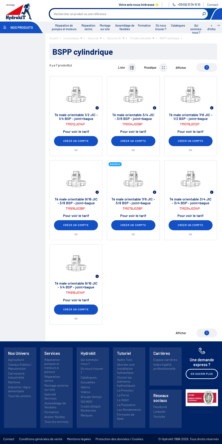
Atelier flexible (54, 417)
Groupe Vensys (91, 397)
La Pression (125, 390)
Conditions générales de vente (40, 439)
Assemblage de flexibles (124, 27)
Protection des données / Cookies (119, 439)
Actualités (88, 382)
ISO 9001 (86, 401)
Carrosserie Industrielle (16, 375)
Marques (87, 415)
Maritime (14, 382)
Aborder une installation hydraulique (126, 368)
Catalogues (178, 25)
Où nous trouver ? (160, 27)
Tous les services (56, 421)
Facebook (160, 407)
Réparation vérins (88, 27)
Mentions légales (79, 439)
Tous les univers (19, 396)
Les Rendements (129, 409)
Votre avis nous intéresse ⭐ (139, 4)
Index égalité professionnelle (164, 366)
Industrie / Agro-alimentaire (19, 389)
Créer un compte (76, 140)
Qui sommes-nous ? (196, 29)
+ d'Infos (211, 27)
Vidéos (85, 392)
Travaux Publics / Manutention (20, 366)
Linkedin (159, 411)
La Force (123, 395)
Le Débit (123, 400)
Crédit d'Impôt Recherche (91, 408)
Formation (144, 25)
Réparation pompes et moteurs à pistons (52, 366)
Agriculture (16, 359)
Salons (85, 387)
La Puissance (126, 405)
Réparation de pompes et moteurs (64, 27)
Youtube (159, 416)
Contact (212, 4)
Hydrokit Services (50, 396)
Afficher (181, 67)
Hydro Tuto (124, 359)
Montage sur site (105, 27)
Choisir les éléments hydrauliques (126, 381)
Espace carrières (165, 359)
